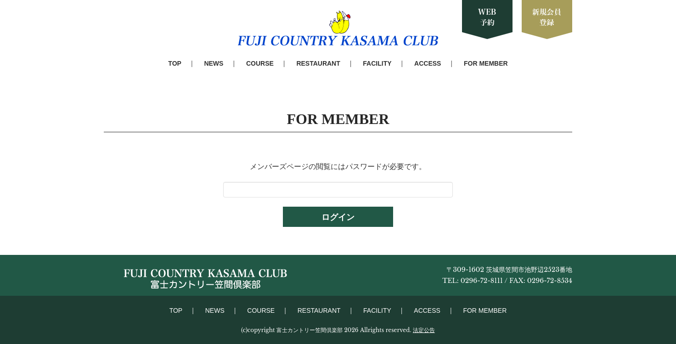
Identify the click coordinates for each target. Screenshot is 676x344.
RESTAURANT (318, 63)
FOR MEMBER (486, 63)
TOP (174, 63)
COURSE (260, 63)
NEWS (213, 63)
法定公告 (424, 330)
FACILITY (377, 63)
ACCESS (427, 63)
